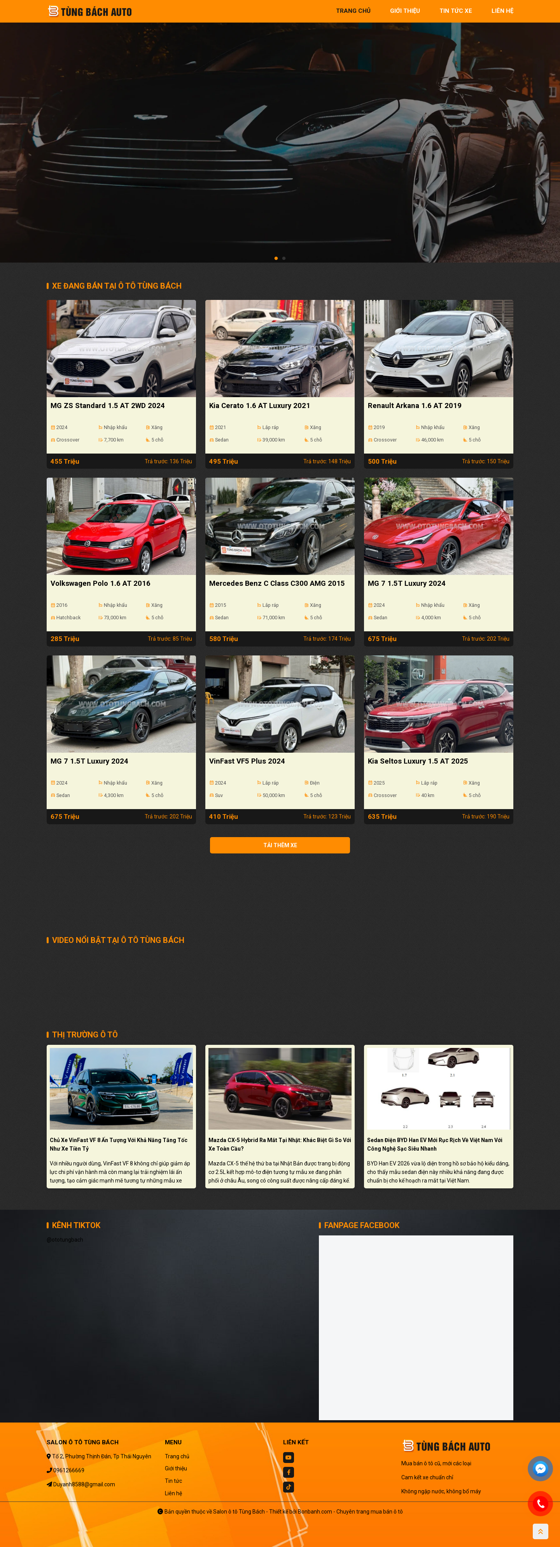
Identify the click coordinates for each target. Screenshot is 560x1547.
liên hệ (502, 10)
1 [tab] (276, 259)
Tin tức (173, 1481)
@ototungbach (65, 1240)
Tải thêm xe (280, 845)
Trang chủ (177, 1456)
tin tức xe (455, 10)
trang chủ (353, 10)
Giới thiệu (176, 1468)
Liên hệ (173, 1493)
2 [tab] (284, 259)
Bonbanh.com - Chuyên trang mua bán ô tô (350, 1511)
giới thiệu (405, 10)
